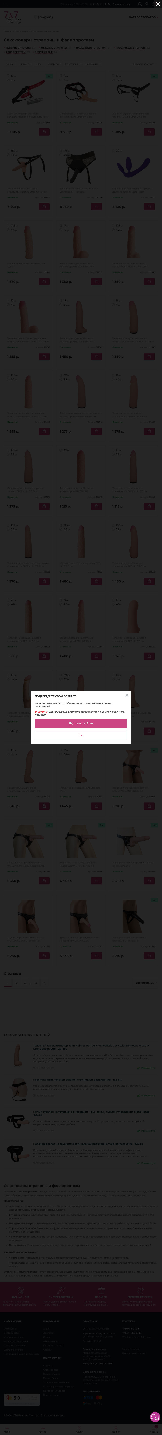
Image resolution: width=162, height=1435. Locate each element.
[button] (155, 1417)
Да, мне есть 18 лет (81, 723)
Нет (81, 735)
